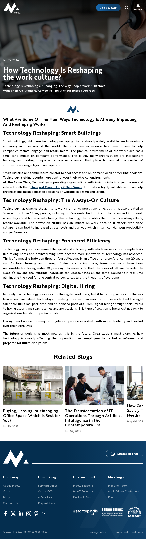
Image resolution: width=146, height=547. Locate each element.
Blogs (6, 497)
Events (112, 497)
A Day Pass (45, 497)
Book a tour (108, 7)
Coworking (47, 477)
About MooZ (11, 485)
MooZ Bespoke (83, 485)
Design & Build (82, 497)
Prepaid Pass (46, 503)
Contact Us (10, 503)
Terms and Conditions (128, 532)
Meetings (116, 477)
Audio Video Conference (124, 491)
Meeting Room (118, 485)
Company (11, 477)
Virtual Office (46, 491)
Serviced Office (48, 485)
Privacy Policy (97, 532)
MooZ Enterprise (84, 491)
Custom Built (84, 477)
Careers (8, 491)
